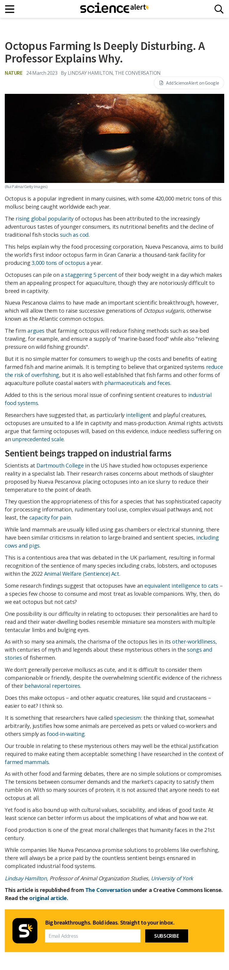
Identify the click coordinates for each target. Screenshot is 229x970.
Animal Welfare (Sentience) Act (81, 573)
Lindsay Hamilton (26, 878)
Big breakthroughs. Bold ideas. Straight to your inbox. (109, 922)
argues (35, 330)
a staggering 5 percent (89, 274)
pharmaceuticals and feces (137, 383)
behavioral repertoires (52, 685)
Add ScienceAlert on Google (189, 83)
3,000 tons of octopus (58, 262)
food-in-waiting (65, 733)
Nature (14, 72)
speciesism (127, 717)
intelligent (138, 414)
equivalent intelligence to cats (181, 585)
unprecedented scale (38, 439)
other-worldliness (193, 641)
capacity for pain (50, 517)
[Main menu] (10, 9)
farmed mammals (27, 762)
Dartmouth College (59, 465)
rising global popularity (44, 218)
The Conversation (108, 889)
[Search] (219, 9)
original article (48, 898)
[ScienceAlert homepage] (114, 9)
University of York (172, 878)
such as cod (74, 234)
